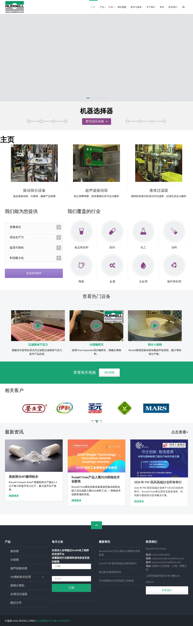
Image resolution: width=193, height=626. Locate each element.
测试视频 (109, 372)
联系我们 (167, 590)
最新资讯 (14, 432)
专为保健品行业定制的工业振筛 (116, 580)
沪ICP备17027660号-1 (59, 621)
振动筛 (14, 551)
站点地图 (41, 621)
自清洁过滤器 (18, 594)
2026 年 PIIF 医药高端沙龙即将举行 (118, 563)
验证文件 (16, 603)
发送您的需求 (33, 273)
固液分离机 (17, 586)
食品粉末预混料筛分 (110, 572)
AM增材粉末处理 (28, 577)
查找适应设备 (94, 121)
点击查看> (179, 432)
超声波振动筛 (18, 568)
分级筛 (14, 560)
